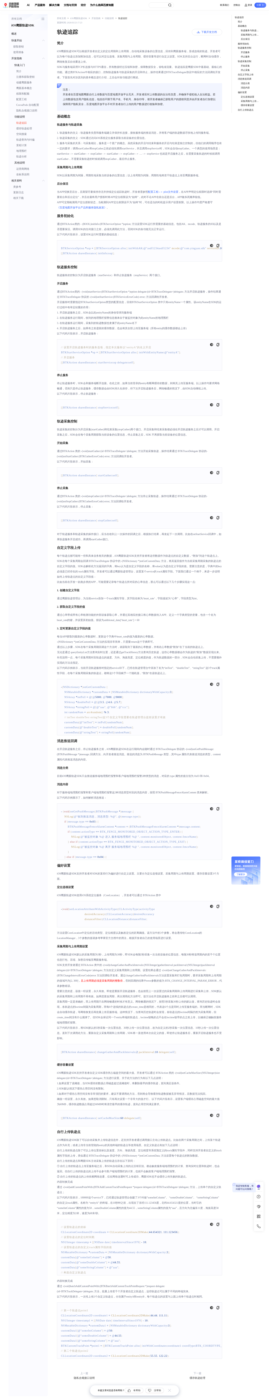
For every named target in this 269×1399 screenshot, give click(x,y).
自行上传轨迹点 (245, 110)
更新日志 (18, 192)
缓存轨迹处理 (24, 128)
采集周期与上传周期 (251, 34)
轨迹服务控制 (244, 48)
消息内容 (245, 87)
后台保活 (245, 39)
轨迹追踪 (21, 123)
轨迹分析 (21, 156)
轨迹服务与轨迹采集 (251, 30)
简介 (18, 71)
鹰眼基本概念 (24, 88)
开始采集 (245, 65)
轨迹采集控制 (244, 61)
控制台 (237, 5)
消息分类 (245, 83)
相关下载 (18, 198)
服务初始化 (243, 43)
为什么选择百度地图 (102, 5)
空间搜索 (21, 134)
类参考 (17, 186)
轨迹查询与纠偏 (25, 139)
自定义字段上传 (245, 74)
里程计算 (21, 145)
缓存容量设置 (247, 105)
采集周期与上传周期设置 (251, 101)
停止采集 (245, 70)
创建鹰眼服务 (24, 82)
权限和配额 (22, 93)
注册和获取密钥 (25, 77)
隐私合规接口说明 (26, 110)
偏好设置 (242, 92)
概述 (14, 33)
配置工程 (21, 99)
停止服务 (245, 56)
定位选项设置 (247, 97)
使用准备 (18, 52)
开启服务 (245, 52)
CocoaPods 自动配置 (27, 105)
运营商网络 (22, 168)
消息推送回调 (244, 79)
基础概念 (242, 26)
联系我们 (224, 5)
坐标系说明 (22, 174)
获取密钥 (18, 46)
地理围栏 (21, 151)
